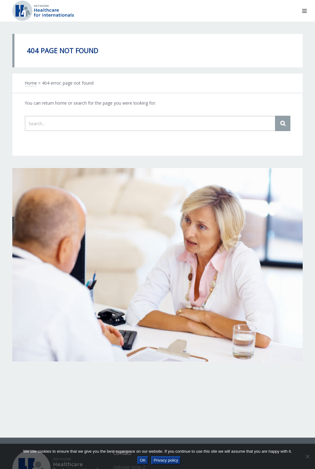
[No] (307, 456)
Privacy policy (166, 460)
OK (143, 460)
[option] (157, 264)
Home (31, 83)
